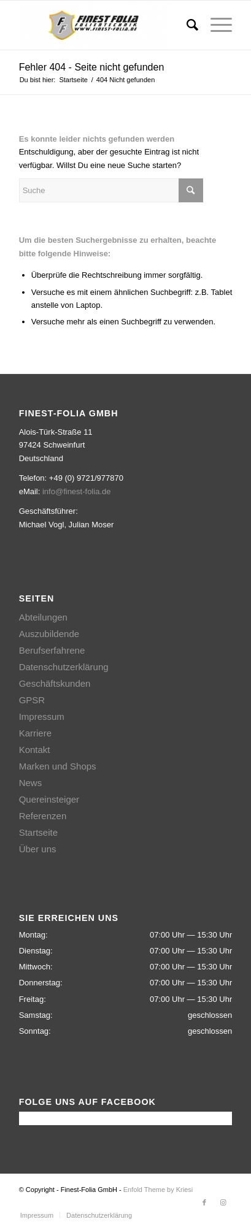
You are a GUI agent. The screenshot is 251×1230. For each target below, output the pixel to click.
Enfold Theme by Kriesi (158, 1189)
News (30, 782)
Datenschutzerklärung (64, 667)
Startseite (38, 832)
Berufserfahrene (52, 650)
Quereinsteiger (49, 799)
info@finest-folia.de (76, 491)
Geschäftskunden (55, 683)
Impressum (41, 716)
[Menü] (215, 25)
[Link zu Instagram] (223, 1202)
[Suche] (186, 25)
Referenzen (43, 816)
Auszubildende (49, 633)
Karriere (35, 733)
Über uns (37, 849)
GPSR (32, 700)
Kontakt (34, 749)
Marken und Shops (57, 766)
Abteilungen (43, 617)
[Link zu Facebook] (204, 1202)
